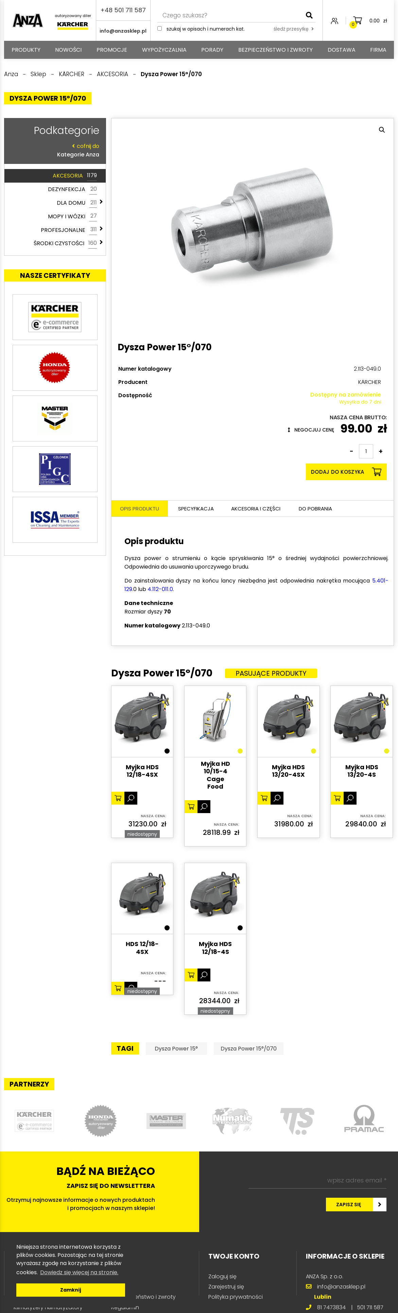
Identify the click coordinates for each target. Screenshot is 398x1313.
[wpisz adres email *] (317, 1180)
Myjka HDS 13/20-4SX (288, 771)
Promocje (112, 50)
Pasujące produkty (271, 673)
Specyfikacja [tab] (196, 508)
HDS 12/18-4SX (142, 948)
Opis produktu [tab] (139, 508)
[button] (382, 130)
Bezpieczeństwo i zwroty (275, 50)
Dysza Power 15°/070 (249, 1049)
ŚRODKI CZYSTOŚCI (65, 243)
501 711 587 (370, 1307)
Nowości (68, 50)
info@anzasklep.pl (123, 31)
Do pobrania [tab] (315, 508)
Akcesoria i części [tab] (255, 508)
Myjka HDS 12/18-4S (215, 948)
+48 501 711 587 (123, 10)
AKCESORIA (75, 176)
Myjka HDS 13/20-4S (361, 771)
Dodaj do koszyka (346, 472)
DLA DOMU (77, 203)
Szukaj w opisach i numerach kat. (206, 29)
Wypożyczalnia (164, 50)
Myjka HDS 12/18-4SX (142, 771)
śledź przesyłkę (294, 29)
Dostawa (342, 50)
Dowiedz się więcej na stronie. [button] (79, 1272)
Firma (378, 50)
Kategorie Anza (53, 150)
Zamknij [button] (70, 1289)
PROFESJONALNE (69, 230)
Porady (212, 50)
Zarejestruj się (226, 1287)
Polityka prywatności (235, 1297)
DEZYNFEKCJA (72, 189)
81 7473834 (331, 1307)
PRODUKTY (26, 50)
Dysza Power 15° (176, 1049)
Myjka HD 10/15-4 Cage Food (215, 775)
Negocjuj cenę (311, 429)
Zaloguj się (222, 1276)
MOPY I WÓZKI (72, 216)
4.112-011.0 (160, 589)
